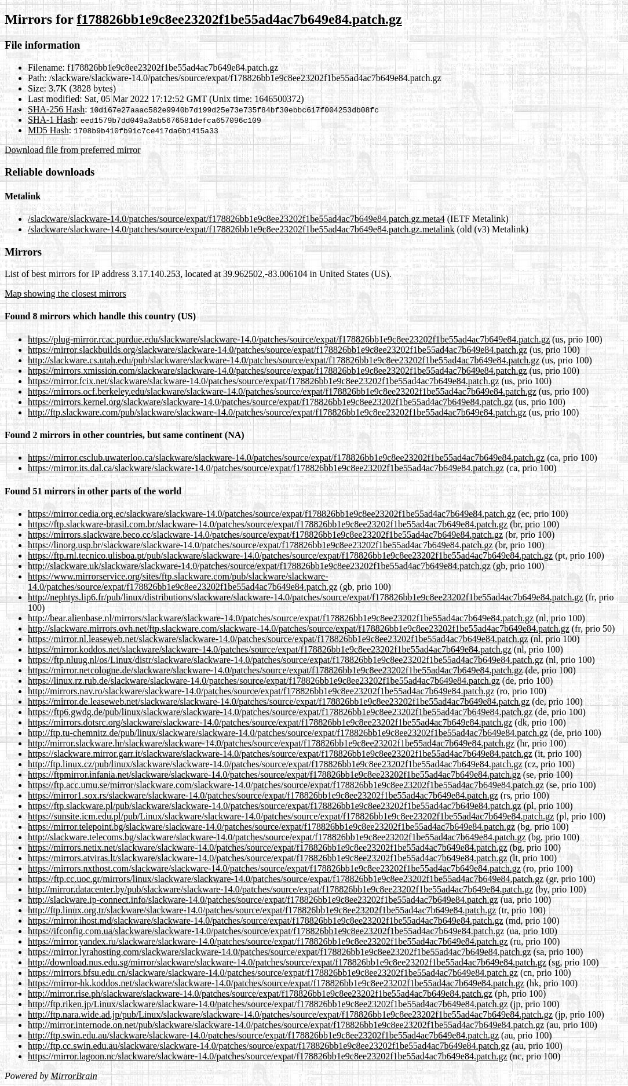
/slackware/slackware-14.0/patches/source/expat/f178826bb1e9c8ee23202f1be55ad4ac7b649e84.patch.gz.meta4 (236, 219)
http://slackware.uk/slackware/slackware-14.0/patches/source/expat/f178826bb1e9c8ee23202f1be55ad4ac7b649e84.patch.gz (259, 566)
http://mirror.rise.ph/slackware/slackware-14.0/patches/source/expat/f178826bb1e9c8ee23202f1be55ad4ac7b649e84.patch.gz (260, 993)
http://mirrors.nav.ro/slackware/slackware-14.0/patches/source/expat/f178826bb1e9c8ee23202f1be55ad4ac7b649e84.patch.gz (261, 691)
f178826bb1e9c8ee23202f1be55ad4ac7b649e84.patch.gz (238, 19)
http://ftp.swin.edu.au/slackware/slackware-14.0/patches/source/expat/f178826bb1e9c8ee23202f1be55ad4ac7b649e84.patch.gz (263, 1035)
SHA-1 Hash (51, 120)
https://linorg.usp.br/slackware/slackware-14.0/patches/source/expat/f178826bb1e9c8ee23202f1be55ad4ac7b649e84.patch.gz (260, 545)
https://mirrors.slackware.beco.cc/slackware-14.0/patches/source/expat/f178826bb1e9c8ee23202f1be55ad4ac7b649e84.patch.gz (265, 535)
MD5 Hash (48, 130)
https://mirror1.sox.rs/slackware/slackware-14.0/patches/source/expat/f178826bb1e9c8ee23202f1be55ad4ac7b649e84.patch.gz (263, 795)
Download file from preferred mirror (73, 150)
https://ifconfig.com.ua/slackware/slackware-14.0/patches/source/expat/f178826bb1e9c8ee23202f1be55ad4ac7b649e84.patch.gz (266, 931)
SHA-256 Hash (56, 109)
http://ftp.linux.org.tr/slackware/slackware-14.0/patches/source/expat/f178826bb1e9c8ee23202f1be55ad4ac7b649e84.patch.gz (262, 910)
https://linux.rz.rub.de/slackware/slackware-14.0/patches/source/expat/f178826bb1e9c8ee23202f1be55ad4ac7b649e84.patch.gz (264, 681)
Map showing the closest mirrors (65, 293)
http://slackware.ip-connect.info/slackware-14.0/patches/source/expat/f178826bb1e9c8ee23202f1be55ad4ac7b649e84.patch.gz (263, 900)
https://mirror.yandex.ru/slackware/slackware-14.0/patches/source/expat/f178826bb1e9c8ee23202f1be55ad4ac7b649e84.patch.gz (268, 941)
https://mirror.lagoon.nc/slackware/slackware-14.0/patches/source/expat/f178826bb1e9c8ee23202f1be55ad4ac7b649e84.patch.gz (267, 1056)
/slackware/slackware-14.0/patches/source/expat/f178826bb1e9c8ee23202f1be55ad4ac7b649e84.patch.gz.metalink (241, 229)
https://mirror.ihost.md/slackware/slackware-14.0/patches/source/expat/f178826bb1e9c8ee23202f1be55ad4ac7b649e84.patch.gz (265, 920)
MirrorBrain (73, 1076)
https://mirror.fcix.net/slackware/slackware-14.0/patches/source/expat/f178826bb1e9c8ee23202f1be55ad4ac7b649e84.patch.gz (263, 381)
